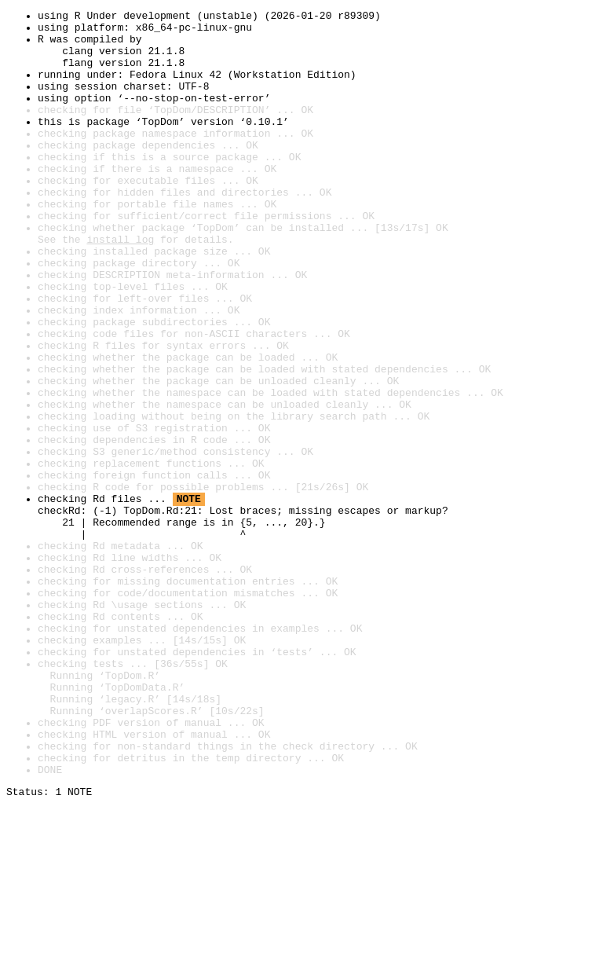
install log (120, 286)
